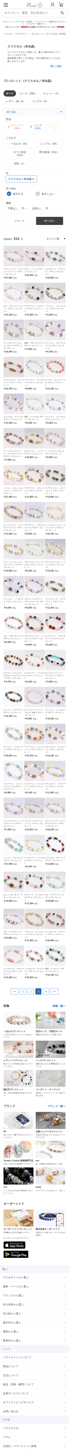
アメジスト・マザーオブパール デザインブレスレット (55, 345)
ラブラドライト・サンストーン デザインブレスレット (13, 382)
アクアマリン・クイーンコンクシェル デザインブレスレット (13, 786)
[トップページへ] (34, 9)
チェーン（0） (51, 93)
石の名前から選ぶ (13, 1304)
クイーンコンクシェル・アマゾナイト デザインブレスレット (13, 564)
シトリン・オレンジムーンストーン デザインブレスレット (13, 490)
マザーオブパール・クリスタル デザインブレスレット (34, 564)
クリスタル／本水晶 (21, 178)
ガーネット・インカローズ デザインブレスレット (34, 897)
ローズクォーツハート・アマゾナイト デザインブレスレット (55, 675)
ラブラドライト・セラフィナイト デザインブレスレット (55, 490)
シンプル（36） (49, 143)
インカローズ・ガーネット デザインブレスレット (55, 934)
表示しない (45, 193)
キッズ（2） (54, 126)
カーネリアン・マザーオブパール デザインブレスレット (55, 638)
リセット (19, 220)
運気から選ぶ (10, 1331)
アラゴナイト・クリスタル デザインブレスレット (34, 860)
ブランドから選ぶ (13, 1295)
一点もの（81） (20, 143)
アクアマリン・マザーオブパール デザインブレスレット (34, 527)
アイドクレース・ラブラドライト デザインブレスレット (55, 601)
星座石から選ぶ (12, 1340)
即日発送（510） (49, 152)
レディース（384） (15, 126)
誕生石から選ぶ (12, 1322)
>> (54, 991)
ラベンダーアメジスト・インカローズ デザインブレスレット (13, 345)
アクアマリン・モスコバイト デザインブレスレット (34, 490)
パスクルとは (10, 1427)
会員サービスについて (16, 1393)
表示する (15, 193)
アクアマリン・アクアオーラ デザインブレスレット (34, 382)
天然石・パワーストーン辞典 (19, 1446)
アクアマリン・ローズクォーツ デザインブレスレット (34, 786)
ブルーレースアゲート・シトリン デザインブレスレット (34, 823)
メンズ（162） (36, 126)
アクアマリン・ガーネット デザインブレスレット (34, 308)
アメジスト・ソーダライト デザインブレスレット (13, 601)
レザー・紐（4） (15, 101)
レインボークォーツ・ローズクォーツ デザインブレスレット (13, 823)
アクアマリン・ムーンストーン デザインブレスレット (34, 749)
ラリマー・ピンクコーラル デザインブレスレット (55, 382)
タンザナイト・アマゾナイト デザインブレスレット (55, 271)
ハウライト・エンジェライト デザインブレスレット (55, 308)
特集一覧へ (59, 1005)
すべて (10, 93)
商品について (10, 1366)
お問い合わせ (10, 1411)
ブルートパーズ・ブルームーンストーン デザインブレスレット (13, 271)
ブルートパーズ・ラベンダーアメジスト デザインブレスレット (55, 823)
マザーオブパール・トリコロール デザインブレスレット (34, 638)
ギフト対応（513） (19, 154)
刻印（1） (20, 163)
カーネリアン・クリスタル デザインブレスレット (34, 675)
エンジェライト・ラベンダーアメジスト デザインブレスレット (13, 527)
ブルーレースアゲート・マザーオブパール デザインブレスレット (34, 601)
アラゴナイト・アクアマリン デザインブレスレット (55, 786)
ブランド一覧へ (56, 1106)
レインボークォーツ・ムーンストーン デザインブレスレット (55, 527)
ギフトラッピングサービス (18, 1402)
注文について (10, 1375)
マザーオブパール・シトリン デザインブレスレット (55, 564)
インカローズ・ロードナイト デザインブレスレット (34, 971)
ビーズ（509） (28, 93)
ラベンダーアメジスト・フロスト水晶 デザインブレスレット (34, 712)
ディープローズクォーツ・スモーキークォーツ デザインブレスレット (13, 453)
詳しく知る (56, 66)
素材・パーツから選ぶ (16, 1286)
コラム (7, 1436)
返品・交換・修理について (18, 1384)
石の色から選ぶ (12, 1313)
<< (14, 991)
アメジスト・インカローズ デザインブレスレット (55, 712)
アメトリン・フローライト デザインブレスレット (13, 749)
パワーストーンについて (17, 1357)
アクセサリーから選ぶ (16, 1277)
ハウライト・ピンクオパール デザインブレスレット (34, 934)
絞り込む (35, 111)
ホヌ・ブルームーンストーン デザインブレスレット (13, 308)
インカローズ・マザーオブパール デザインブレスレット (13, 971)
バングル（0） (40, 101)
